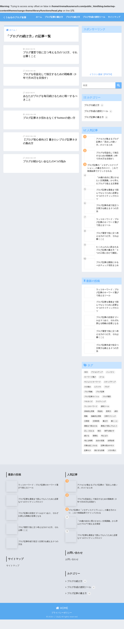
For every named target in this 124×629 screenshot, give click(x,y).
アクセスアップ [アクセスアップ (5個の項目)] (97, 381)
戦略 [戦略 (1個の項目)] (86, 425)
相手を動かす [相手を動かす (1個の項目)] (109, 440)
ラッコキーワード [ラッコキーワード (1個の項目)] (90, 416)
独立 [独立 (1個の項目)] (99, 440)
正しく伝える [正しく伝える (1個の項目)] (89, 440)
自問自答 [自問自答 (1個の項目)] (111, 450)
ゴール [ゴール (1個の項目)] (101, 386)
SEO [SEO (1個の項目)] (86, 381)
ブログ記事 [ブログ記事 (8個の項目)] (100, 401)
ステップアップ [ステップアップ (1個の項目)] (110, 391)
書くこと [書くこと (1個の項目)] (114, 430)
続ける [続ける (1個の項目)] (86, 445)
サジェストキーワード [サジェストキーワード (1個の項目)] (92, 391)
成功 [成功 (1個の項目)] (116, 420)
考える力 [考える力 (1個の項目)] (104, 445)
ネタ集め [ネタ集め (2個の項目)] (87, 396)
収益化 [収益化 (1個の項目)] (100, 420)
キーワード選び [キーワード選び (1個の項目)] (90, 386)
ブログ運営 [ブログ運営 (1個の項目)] (106, 406)
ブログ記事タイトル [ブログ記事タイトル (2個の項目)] (91, 406)
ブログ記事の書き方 (54, 25)
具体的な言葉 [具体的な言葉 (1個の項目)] (89, 420)
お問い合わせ (71, 569)
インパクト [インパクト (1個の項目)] (110, 381)
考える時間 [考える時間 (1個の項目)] (88, 450)
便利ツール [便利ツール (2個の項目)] (105, 416)
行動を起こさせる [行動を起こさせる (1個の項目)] (90, 455)
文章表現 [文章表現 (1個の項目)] (96, 430)
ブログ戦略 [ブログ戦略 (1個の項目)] (88, 401)
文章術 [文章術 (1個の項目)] (86, 430)
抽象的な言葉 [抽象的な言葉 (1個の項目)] (96, 425)
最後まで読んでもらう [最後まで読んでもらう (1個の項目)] (109, 435)
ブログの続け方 (73, 25)
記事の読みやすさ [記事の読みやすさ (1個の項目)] (107, 455)
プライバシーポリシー (61, 622)
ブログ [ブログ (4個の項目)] (106, 396)
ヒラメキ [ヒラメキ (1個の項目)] (97, 396)
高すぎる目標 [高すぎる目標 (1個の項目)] (99, 460)
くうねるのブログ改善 (20, 17)
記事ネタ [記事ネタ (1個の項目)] (87, 460)
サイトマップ (114, 25)
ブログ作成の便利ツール (94, 25)
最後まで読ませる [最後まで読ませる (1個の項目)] (90, 435)
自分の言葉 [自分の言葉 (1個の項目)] (100, 450)
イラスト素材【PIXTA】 (101, 82)
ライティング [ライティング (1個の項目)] (101, 411)
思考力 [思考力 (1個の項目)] (108, 420)
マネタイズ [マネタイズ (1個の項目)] (88, 411)
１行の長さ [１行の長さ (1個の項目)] (112, 460)
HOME (62, 617)
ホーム (39, 25)
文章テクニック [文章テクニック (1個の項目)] (110, 425)
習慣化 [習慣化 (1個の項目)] (95, 445)
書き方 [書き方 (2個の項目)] (105, 430)
